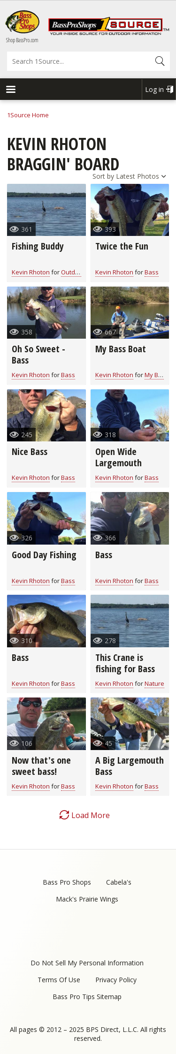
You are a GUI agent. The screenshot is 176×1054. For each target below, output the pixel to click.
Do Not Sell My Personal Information (87, 962)
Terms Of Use (59, 979)
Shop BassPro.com (22, 40)
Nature (154, 683)
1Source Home (28, 115)
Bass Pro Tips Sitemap (87, 996)
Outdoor (73, 272)
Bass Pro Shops (67, 882)
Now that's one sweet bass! (41, 766)
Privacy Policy (116, 979)
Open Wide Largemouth (118, 457)
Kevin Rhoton (31, 272)
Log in (154, 89)
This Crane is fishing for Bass (125, 663)
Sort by (103, 176)
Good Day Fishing (44, 554)
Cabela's (118, 882)
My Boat (156, 375)
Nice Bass (29, 451)
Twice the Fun (121, 246)
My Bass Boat (120, 348)
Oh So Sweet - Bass (38, 354)
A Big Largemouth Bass (129, 766)
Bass (152, 272)
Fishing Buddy (38, 246)
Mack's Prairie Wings (87, 899)
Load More (90, 815)
